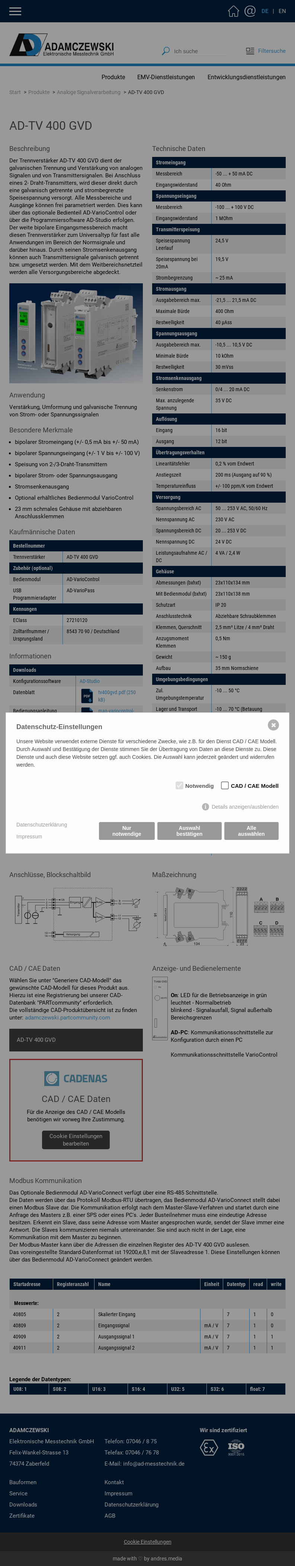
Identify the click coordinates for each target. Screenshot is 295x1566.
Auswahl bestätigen (189, 831)
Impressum (29, 837)
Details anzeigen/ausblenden (245, 807)
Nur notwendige (126, 831)
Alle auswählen (251, 831)
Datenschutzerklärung (41, 825)
